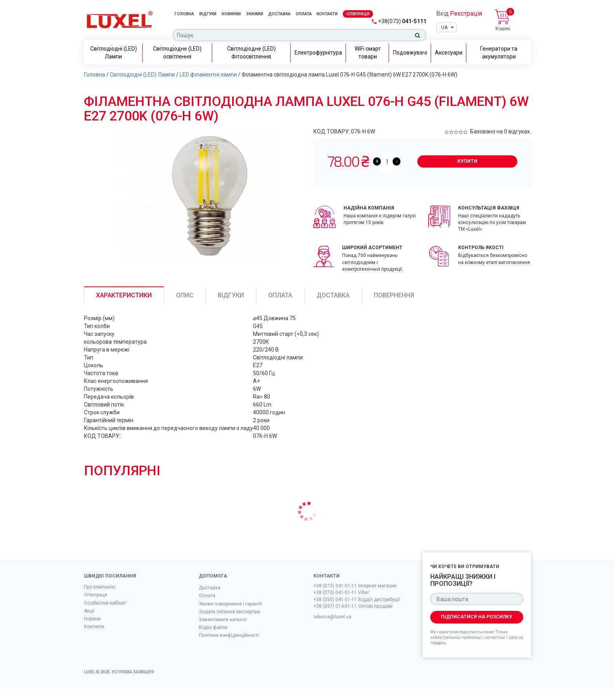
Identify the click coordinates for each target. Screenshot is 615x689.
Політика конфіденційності (229, 635)
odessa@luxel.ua (332, 617)
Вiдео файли (213, 627)
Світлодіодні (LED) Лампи (142, 74)
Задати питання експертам (229, 611)
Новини (92, 619)
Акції (89, 611)
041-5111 (402, 21)
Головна (184, 14)
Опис (184, 295)
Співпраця (95, 595)
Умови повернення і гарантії (230, 604)
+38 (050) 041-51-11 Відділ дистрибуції (356, 599)
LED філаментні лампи (208, 74)
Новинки (231, 14)
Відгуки (208, 14)
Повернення (394, 295)
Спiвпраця (357, 14)
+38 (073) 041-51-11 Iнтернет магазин (355, 586)
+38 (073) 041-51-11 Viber (341, 592)
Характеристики (124, 295)
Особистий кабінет (105, 603)
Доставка (279, 14)
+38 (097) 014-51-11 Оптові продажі (353, 606)
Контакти (327, 14)
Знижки (254, 14)
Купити (467, 161)
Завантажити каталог (223, 619)
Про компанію (99, 587)
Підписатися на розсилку (476, 617)
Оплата (304, 14)
